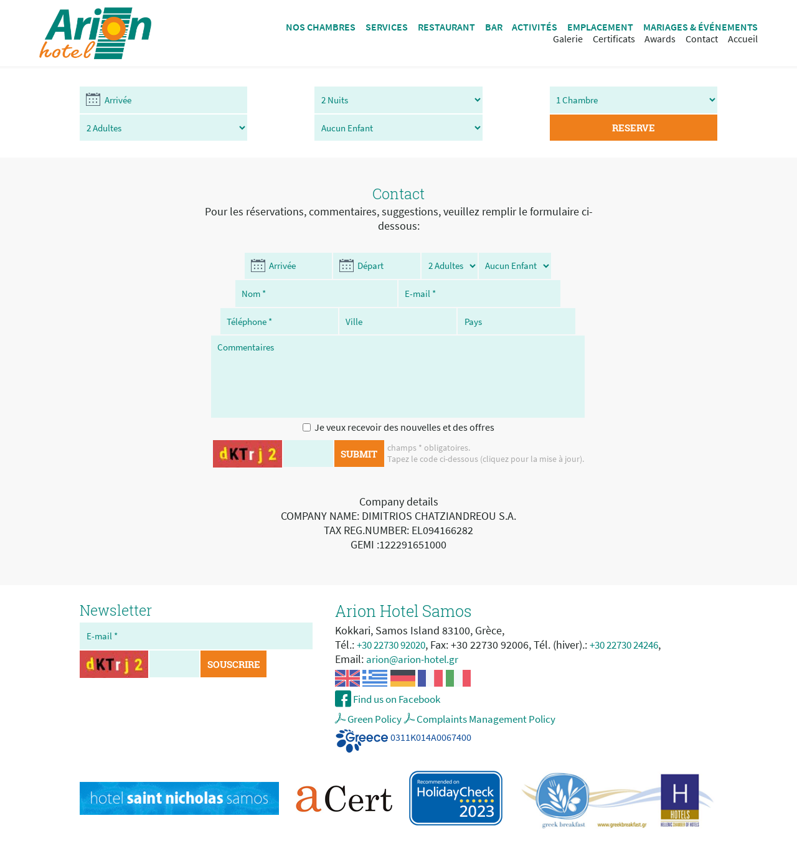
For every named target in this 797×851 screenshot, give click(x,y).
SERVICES (386, 27)
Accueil (743, 39)
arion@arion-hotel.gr (415, 635)
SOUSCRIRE (235, 640)
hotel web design (429, 841)
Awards (660, 39)
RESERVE (665, 100)
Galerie (568, 39)
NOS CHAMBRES (321, 27)
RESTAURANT (446, 27)
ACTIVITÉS (534, 27)
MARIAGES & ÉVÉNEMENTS (700, 27)
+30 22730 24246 (638, 620)
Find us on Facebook (401, 676)
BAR (493, 27)
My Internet (493, 841)
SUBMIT (359, 429)
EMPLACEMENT (600, 27)
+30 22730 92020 (396, 620)
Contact (702, 39)
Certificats (614, 39)
